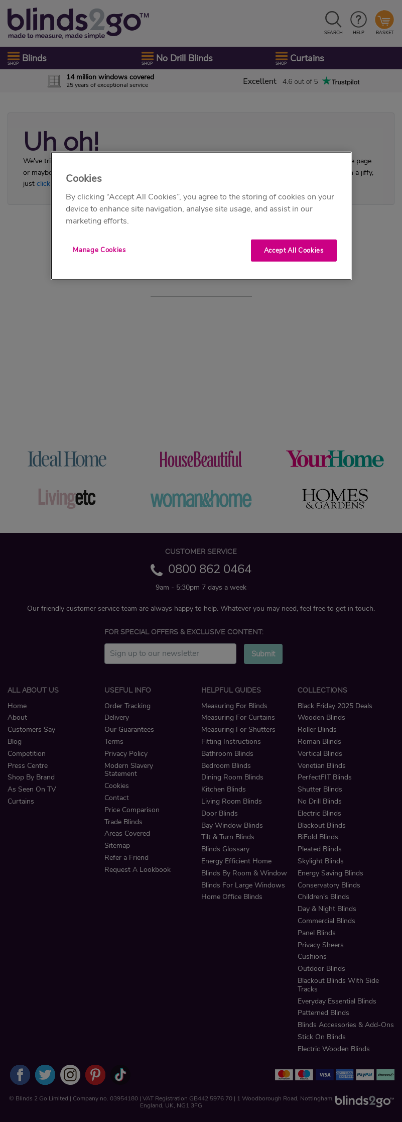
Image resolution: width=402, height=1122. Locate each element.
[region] (201, 216)
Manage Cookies (99, 250)
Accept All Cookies (294, 250)
